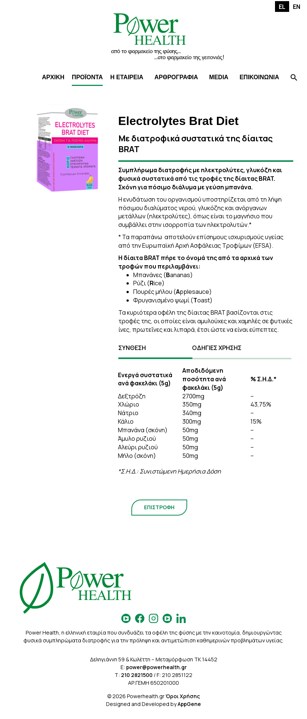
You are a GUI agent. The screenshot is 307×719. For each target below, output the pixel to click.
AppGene (189, 703)
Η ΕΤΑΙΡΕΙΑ (126, 77)
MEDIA (218, 77)
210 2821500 (137, 674)
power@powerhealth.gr (156, 667)
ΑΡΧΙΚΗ (53, 77)
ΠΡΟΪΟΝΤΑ (87, 77)
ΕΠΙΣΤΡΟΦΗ (159, 507)
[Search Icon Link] (294, 78)
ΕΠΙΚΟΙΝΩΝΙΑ (259, 77)
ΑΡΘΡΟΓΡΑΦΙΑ (176, 77)
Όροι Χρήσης (183, 696)
